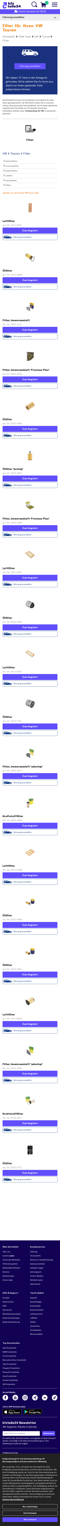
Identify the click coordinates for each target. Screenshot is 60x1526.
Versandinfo (35, 1256)
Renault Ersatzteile (11, 1372)
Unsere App (8, 1280)
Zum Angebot (30, 1172)
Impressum (7, 1310)
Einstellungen (30, 1513)
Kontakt (6, 1298)
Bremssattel (35, 1306)
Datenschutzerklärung (32, 1441)
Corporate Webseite (11, 1260)
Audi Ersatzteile (9, 1348)
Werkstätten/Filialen (11, 1268)
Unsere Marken (36, 1276)
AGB (4, 1306)
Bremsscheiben (37, 1310)
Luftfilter (33, 1318)
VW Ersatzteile (9, 1384)
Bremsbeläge (36, 1302)
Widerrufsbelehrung (11, 1322)
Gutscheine (35, 1284)
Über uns (6, 1252)
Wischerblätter (36, 1334)
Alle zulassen (30, 1519)
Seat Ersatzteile (9, 1376)
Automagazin (35, 1272)
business (8, 1256)
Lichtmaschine (36, 1314)
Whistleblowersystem (12, 1314)
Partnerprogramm (10, 1264)
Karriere (6, 1272)
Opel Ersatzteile (9, 1364)
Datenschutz (8, 1302)
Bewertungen (8, 1276)
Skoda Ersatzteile (10, 1380)
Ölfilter (33, 1322)
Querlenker (35, 1326)
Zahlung (33, 1252)
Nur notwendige (30, 1506)
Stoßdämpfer (35, 1330)
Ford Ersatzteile (9, 1356)
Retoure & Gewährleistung (41, 1260)
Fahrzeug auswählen (22, 1179)
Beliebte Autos (36, 1280)
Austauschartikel (37, 1264)
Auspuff (33, 1298)
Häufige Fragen (37, 1268)
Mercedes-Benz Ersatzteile (14, 1360)
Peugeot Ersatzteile (11, 1368)
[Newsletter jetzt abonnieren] (48, 1433)
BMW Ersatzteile (10, 1352)
